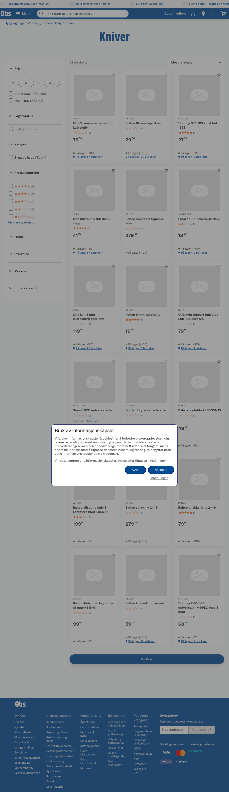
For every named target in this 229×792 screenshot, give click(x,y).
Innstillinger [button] (159, 478)
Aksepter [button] (161, 469)
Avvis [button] (135, 469)
